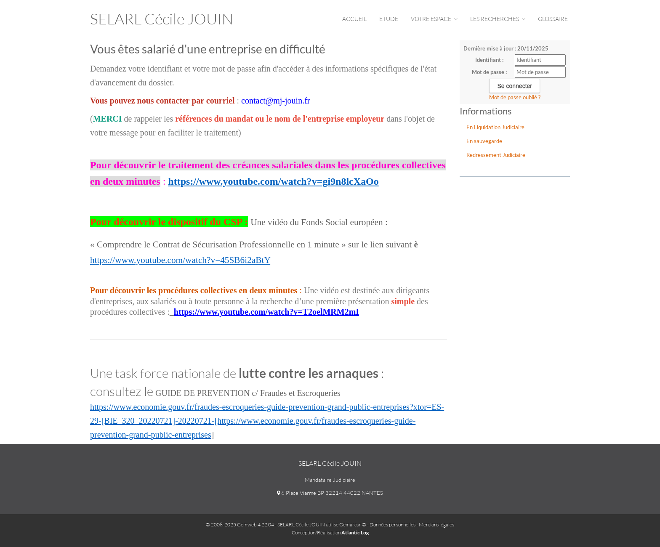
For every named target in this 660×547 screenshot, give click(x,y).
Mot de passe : (489, 72)
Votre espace (434, 18)
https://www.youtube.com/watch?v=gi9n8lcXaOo (273, 181)
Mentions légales (436, 524)
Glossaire (553, 18)
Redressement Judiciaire (495, 154)
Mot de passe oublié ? (514, 97)
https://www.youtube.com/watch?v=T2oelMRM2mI (266, 311)
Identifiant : (489, 59)
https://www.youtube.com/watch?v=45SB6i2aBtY (180, 260)
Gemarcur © (352, 524)
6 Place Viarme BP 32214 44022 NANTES (330, 492)
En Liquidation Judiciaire (495, 127)
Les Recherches (497, 18)
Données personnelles (392, 524)
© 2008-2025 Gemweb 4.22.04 (240, 524)
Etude (388, 18)
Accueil (354, 18)
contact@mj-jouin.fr (275, 100)
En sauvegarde (484, 141)
